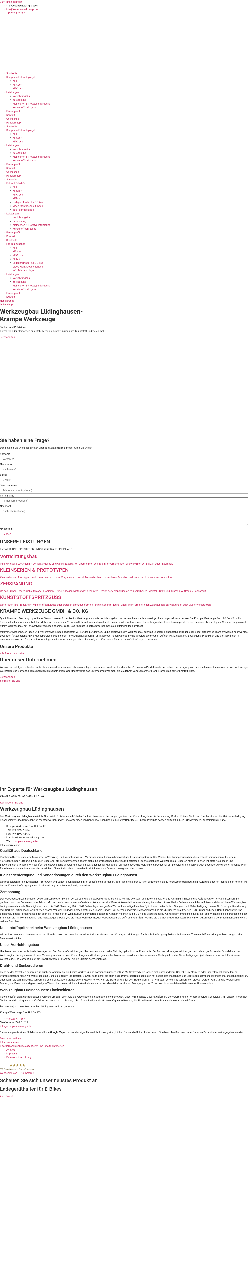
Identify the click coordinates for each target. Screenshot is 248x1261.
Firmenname (7, 495)
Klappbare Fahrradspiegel (20, 77)
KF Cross (18, 88)
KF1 (15, 80)
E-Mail (3, 475)
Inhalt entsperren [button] (9, 1042)
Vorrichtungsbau (22, 96)
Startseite (11, 73)
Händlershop (13, 122)
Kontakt (10, 115)
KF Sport (17, 84)
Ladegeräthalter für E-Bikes (28, 202)
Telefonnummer (9, 485)
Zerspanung (19, 99)
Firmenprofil (13, 111)
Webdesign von (17, 1072)
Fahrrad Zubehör (15, 183)
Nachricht (5, 506)
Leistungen (12, 92)
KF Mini (17, 198)
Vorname (5, 454)
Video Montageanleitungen (28, 206)
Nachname (6, 464)
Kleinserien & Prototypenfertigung (31, 103)
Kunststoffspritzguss (24, 107)
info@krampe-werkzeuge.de (15, 1026)
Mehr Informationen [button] (11, 1038)
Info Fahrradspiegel (23, 209)
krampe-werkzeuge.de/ (25, 841)
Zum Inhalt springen (11, 1)
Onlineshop (12, 118)
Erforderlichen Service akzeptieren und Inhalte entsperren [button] (32, 1045)
